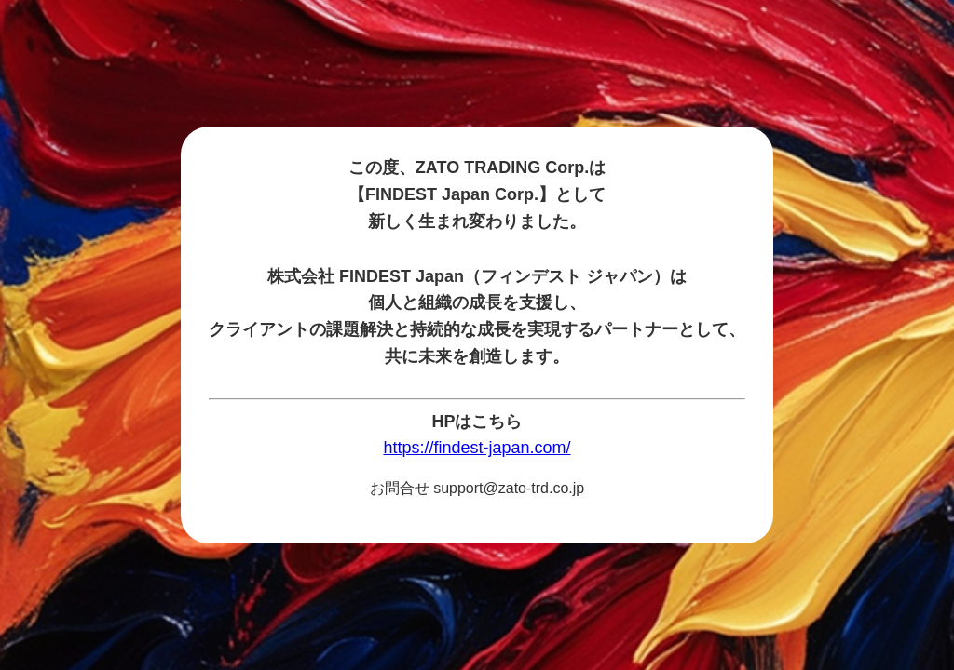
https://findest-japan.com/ (476, 447)
